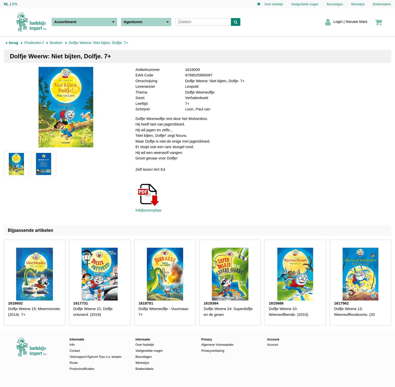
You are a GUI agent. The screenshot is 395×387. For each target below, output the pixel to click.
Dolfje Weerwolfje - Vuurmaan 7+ (163, 312)
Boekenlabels (382, 4)
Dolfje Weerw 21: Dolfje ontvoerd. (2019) (93, 312)
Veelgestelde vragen (305, 4)
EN (14, 4)
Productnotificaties (82, 369)
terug (13, 42)
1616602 (15, 303)
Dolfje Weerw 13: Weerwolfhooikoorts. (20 (354, 312)
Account (272, 345)
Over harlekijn (274, 4)
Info (72, 345)
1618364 (211, 303)
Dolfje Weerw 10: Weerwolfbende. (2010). (289, 312)
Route (74, 363)
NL (6, 4)
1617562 (341, 303)
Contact (75, 351)
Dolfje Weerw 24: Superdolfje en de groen (228, 312)
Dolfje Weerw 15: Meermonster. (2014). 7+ (34, 312)
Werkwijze (358, 4)
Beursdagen (335, 4)
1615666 (276, 303)
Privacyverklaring (212, 351)
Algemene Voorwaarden (217, 345)
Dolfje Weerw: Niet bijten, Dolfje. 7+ (98, 42)
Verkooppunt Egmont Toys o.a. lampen (95, 357)
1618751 (146, 303)
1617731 (80, 303)
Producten (33, 42)
